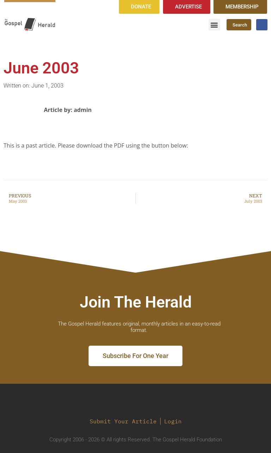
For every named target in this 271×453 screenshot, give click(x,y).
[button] (214, 24)
